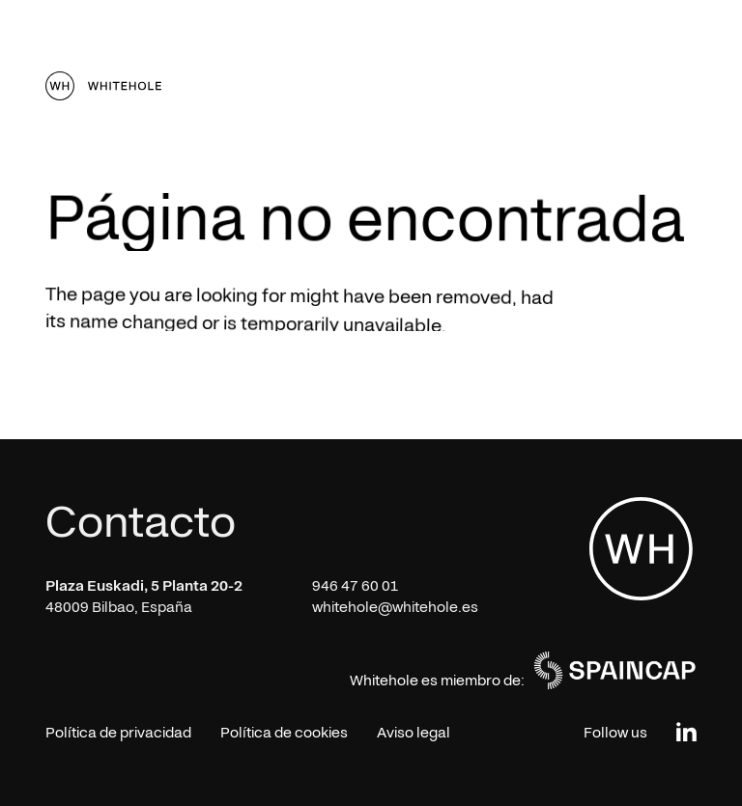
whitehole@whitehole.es (395, 607)
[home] (103, 85)
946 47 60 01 (355, 586)
